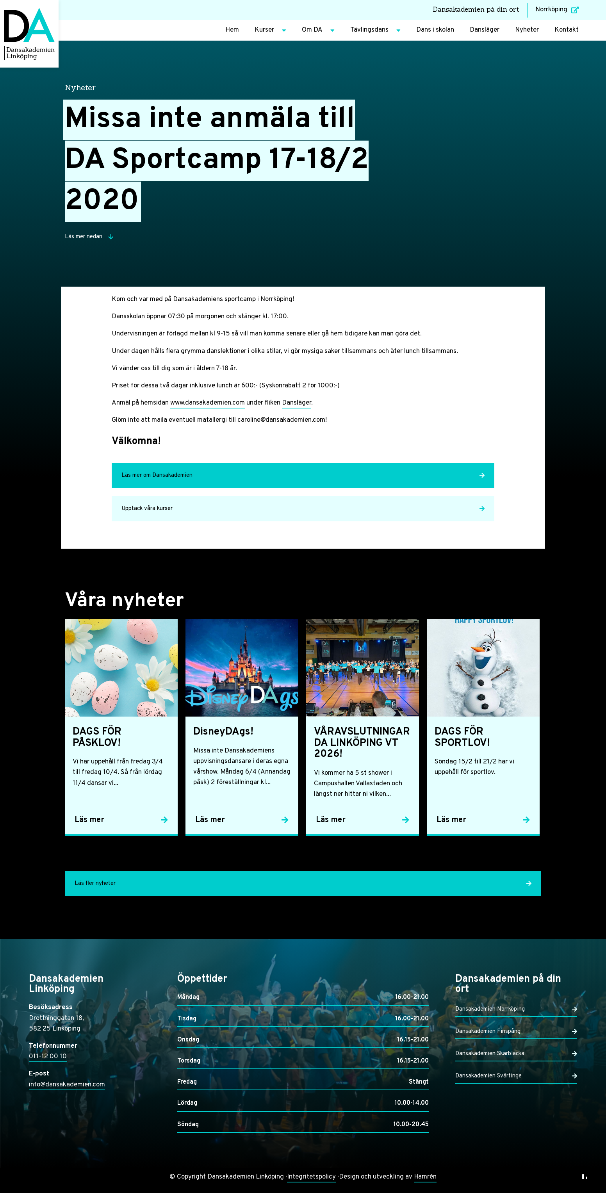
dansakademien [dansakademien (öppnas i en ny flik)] (208, 403)
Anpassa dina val (449, 1144)
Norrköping (557, 9)
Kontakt (566, 30)
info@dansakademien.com (67, 1085)
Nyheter (527, 30)
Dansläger (484, 30)
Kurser (270, 30)
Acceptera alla (556, 1144)
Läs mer (543, 1088)
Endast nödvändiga (502, 1144)
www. (177, 403)
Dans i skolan (435, 30)
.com (238, 403)
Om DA (318, 30)
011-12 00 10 (48, 1056)
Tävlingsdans (375, 30)
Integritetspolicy (311, 1177)
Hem (232, 30)
